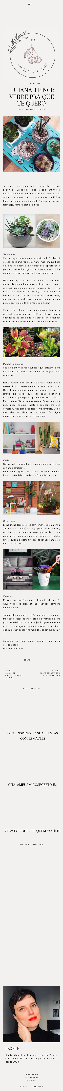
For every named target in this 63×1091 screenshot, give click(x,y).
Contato (31, 1081)
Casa (20, 109)
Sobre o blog (31, 1074)
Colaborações (31, 109)
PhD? (21, 1087)
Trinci (42, 109)
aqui (19, 186)
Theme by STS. (37, 1087)
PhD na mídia (31, 1078)
